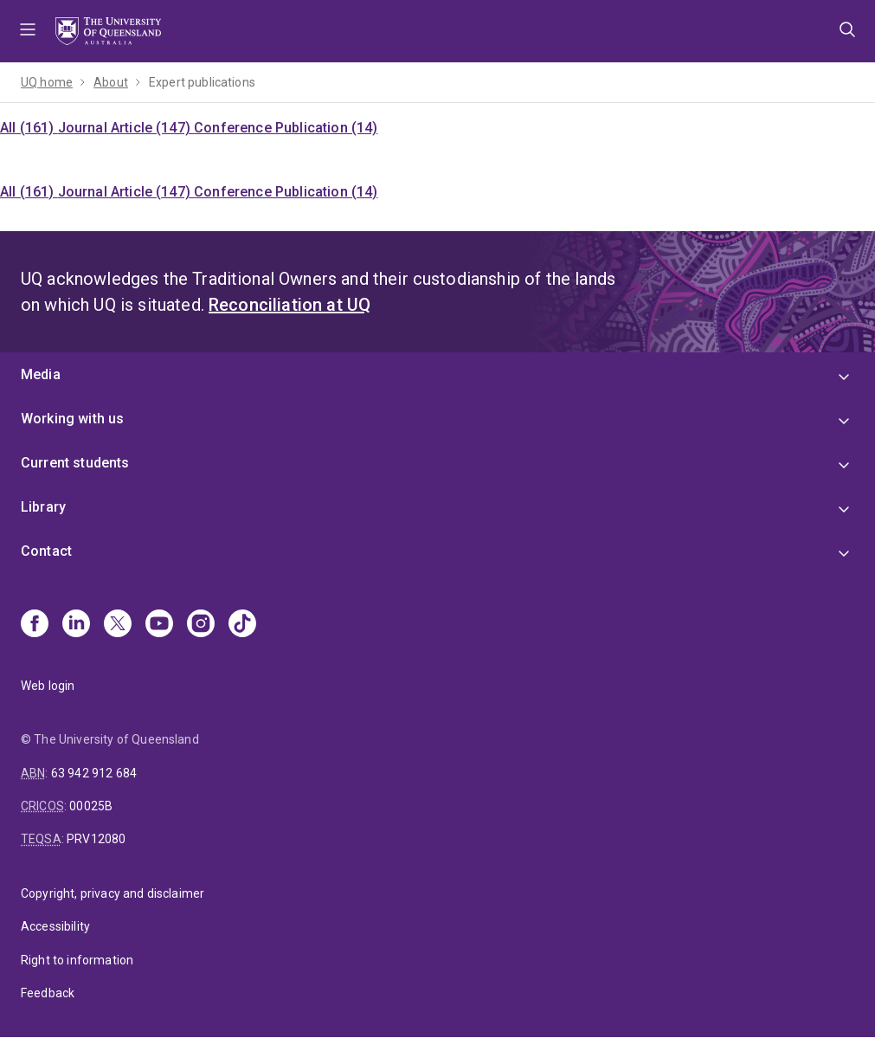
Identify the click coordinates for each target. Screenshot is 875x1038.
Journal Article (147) (126, 127)
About (110, 82)
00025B (91, 806)
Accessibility (55, 926)
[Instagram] (201, 625)
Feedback (47, 993)
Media (41, 374)
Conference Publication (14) (285, 127)
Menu (27, 31)
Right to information (77, 960)
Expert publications (202, 82)
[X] (118, 625)
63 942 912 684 (94, 773)
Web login (47, 686)
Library (43, 507)
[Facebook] (34, 625)
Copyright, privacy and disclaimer (112, 893)
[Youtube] (159, 625)
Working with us (72, 418)
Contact (46, 551)
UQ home (47, 82)
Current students (75, 463)
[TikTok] (242, 625)
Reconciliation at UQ (289, 304)
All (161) (29, 127)
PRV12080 (96, 839)
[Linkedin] (76, 625)
